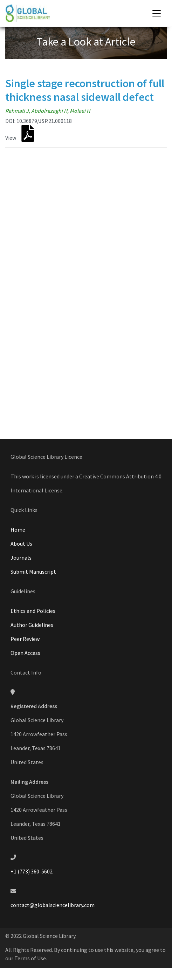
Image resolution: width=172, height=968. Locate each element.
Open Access (25, 652)
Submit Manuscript (33, 571)
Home (18, 529)
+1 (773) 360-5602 (32, 871)
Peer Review (25, 638)
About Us (21, 543)
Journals (21, 557)
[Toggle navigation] (156, 13)
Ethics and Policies (33, 610)
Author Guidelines (32, 624)
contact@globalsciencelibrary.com (53, 904)
